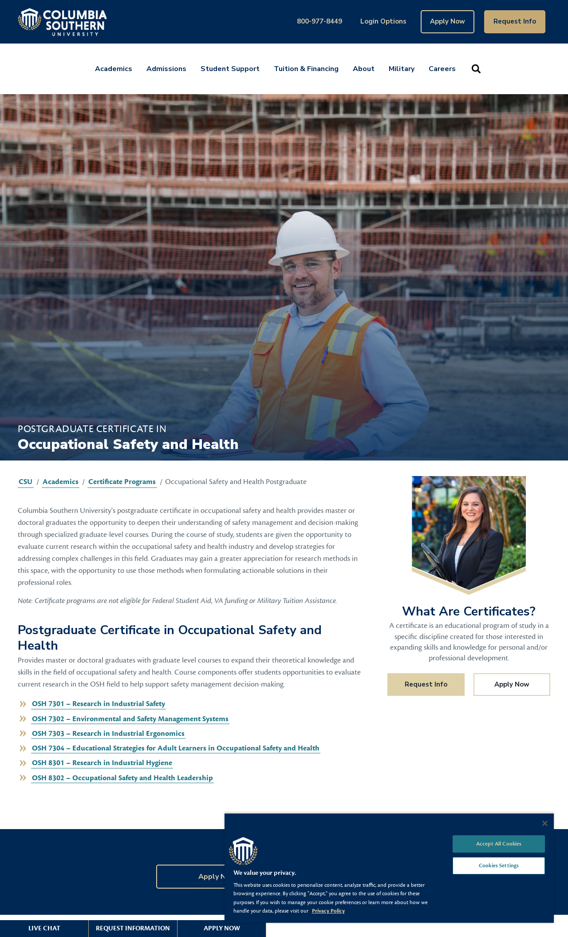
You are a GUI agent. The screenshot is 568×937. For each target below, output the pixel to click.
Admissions (166, 69)
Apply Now (447, 21)
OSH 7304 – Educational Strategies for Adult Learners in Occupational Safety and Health (176, 748)
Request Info (514, 21)
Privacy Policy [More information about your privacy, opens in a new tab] (328, 910)
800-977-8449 (319, 21)
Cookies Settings (499, 865)
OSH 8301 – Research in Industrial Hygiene (102, 763)
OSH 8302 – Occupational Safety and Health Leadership (122, 778)
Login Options (383, 21)
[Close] (545, 823)
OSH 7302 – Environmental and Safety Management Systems (130, 719)
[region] (389, 868)
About (364, 69)
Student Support (230, 69)
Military (401, 69)
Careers (442, 69)
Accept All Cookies (498, 843)
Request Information (133, 928)
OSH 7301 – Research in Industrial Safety (98, 704)
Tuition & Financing (306, 69)
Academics (113, 69)
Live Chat (44, 928)
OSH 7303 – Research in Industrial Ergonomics (108, 733)
